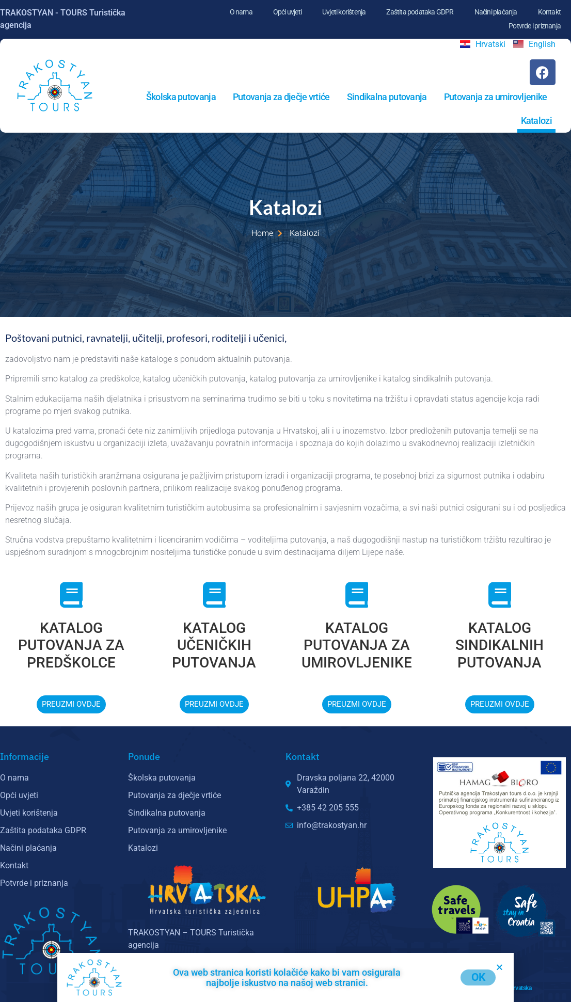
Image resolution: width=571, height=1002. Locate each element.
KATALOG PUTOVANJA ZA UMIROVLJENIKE (357, 645)
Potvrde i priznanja (535, 26)
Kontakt (549, 12)
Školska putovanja (181, 96)
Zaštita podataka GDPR (419, 12)
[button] (499, 967)
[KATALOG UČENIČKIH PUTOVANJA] (214, 595)
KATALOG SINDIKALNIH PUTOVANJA (499, 645)
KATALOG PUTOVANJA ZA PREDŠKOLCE (71, 645)
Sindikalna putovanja (387, 96)
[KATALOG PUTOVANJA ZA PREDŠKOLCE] (71, 595)
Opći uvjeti (287, 12)
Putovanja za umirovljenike (495, 96)
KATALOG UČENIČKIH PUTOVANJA (214, 645)
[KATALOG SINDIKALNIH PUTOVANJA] (500, 595)
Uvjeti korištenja (344, 12)
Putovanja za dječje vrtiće (281, 96)
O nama (241, 12)
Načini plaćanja (495, 12)
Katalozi (536, 120)
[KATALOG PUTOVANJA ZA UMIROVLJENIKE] (357, 595)
